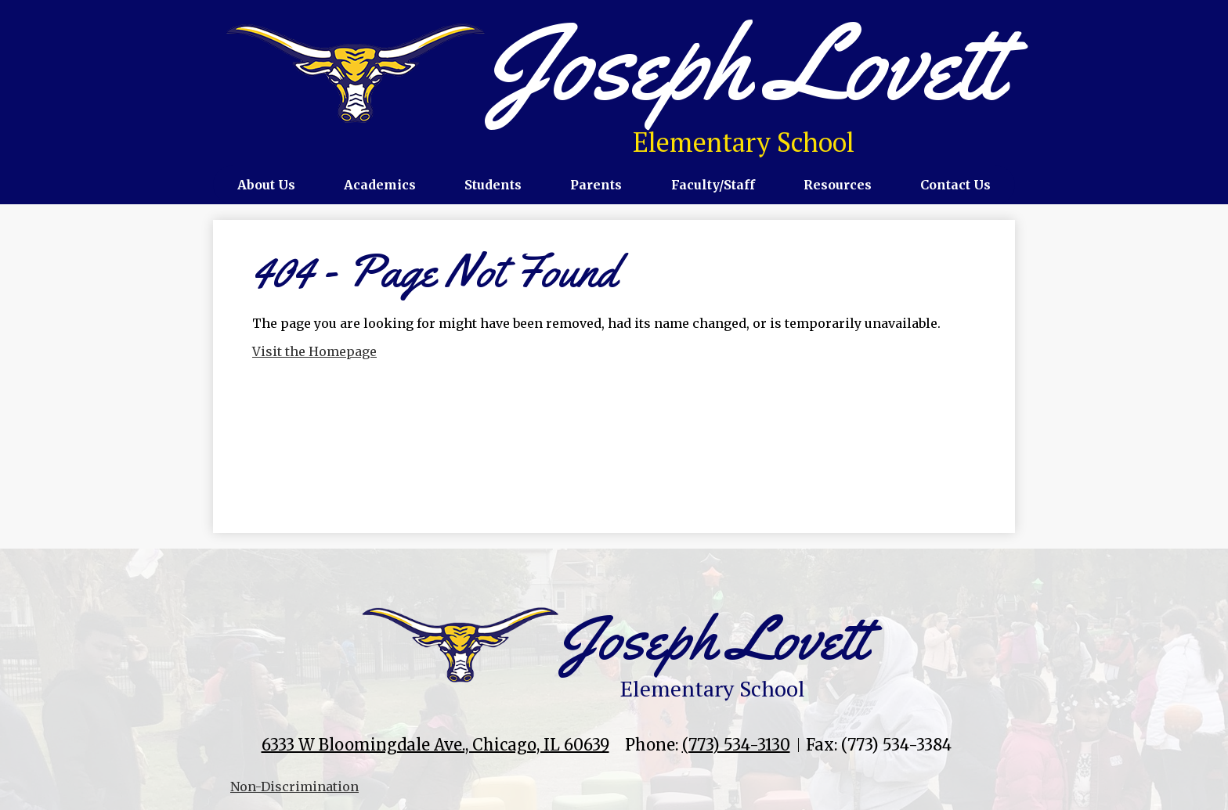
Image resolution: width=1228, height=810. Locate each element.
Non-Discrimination (294, 786)
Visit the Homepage (314, 351)
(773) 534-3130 (736, 744)
